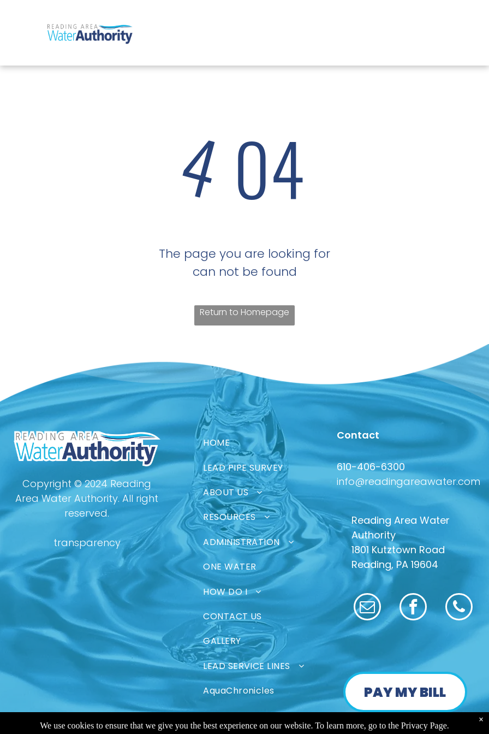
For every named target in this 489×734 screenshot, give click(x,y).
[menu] (24, 21)
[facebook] (413, 608)
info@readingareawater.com (408, 481)
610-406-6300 (371, 466)
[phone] (459, 608)
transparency (87, 542)
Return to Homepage (244, 312)
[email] (367, 608)
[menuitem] (279, 442)
